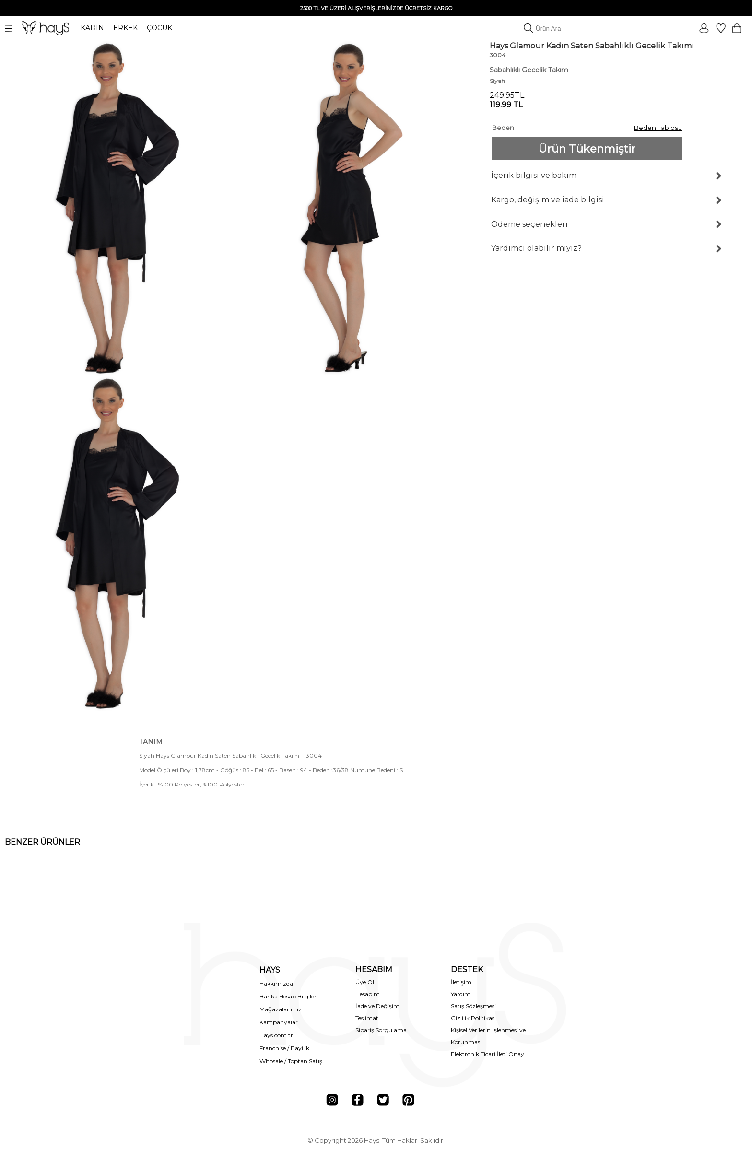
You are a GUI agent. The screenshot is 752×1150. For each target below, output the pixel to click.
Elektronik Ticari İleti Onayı (488, 1053)
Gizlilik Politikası (473, 1017)
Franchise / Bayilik (284, 1048)
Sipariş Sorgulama (381, 1029)
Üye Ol (364, 982)
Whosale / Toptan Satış (290, 1061)
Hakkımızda (276, 983)
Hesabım (367, 993)
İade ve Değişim (377, 1005)
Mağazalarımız (280, 1009)
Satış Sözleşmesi (473, 1005)
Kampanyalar (278, 1022)
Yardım (460, 993)
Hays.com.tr (276, 1035)
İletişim (461, 982)
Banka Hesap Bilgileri (288, 996)
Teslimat (366, 1017)
